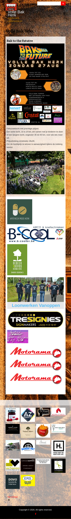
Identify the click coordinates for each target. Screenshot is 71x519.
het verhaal (13, 497)
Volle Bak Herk (16, 13)
